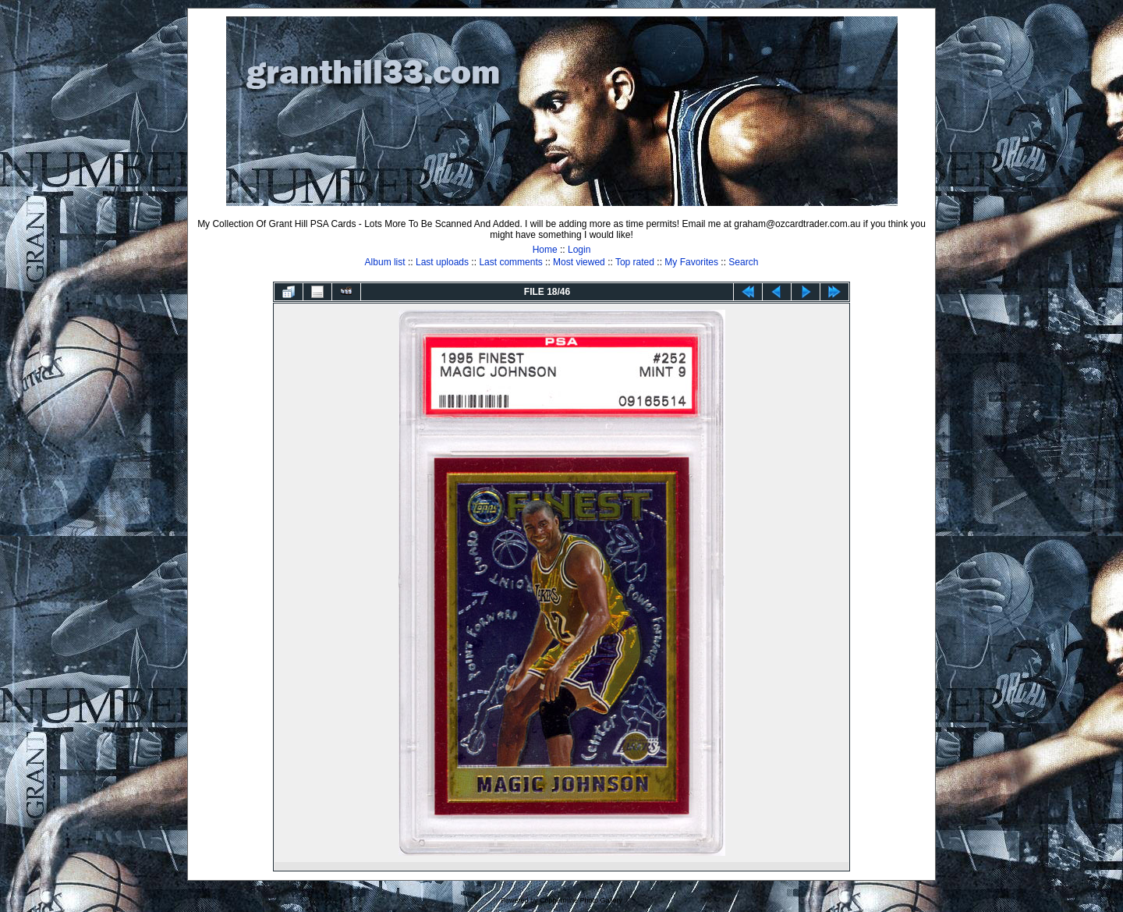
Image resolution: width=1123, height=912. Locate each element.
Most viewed (579, 262)
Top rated (634, 262)
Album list (385, 262)
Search (743, 262)
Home (545, 249)
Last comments (510, 262)
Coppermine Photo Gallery (581, 900)
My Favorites (691, 262)
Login (579, 249)
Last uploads (442, 262)
